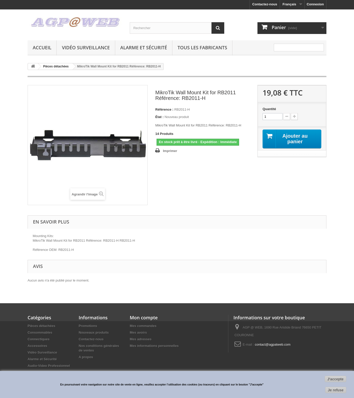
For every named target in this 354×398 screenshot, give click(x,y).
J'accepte (335, 379)
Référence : (164, 109)
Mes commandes (143, 326)
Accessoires (37, 346)
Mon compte (144, 317)
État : (159, 117)
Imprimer (170, 151)
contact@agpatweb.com (273, 344)
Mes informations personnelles (154, 346)
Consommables (40, 332)
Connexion (315, 4)
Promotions (88, 326)
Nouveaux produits (94, 332)
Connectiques (39, 339)
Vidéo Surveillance (86, 47)
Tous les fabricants (202, 47)
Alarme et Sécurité (143, 47)
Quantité (269, 109)
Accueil (42, 47)
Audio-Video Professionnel (49, 366)
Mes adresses (140, 339)
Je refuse (336, 390)
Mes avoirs (138, 332)
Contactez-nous (264, 4)
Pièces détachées (41, 326)
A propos (86, 357)
